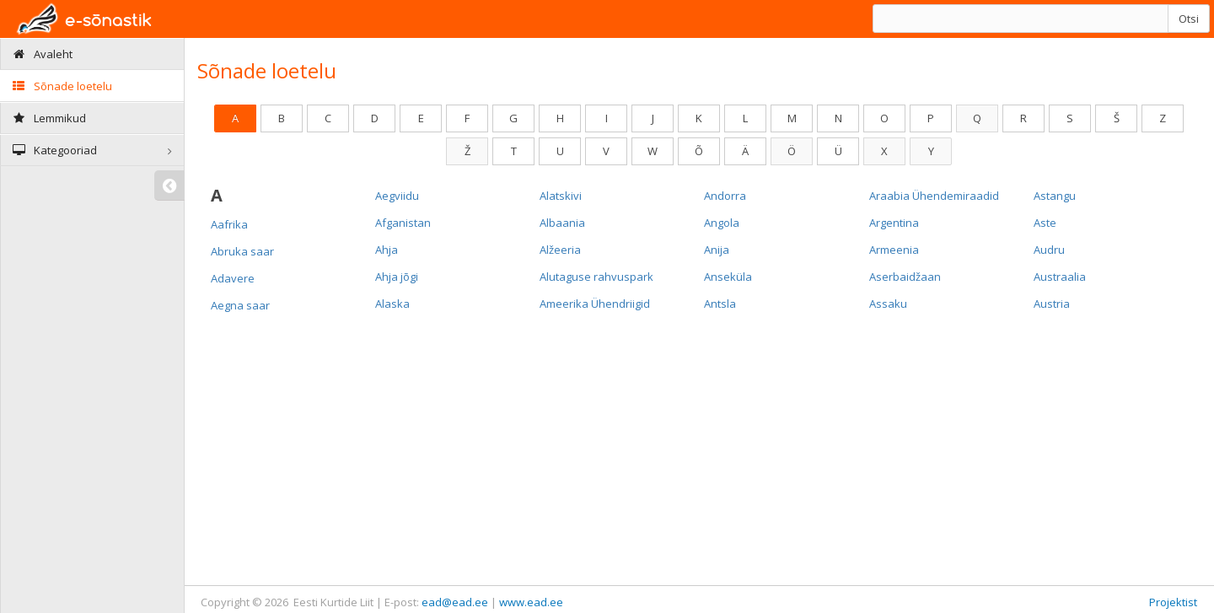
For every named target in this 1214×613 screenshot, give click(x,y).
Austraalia (1060, 276)
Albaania (562, 222)
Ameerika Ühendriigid (595, 303)
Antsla (720, 303)
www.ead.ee (531, 602)
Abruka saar (242, 251)
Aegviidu (397, 195)
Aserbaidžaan (905, 276)
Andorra (725, 195)
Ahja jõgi (396, 276)
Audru (1049, 249)
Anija (716, 249)
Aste (1045, 222)
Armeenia (894, 249)
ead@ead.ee (455, 602)
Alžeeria (560, 249)
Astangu (1055, 195)
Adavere (233, 278)
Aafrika (229, 224)
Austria (1052, 303)
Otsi (1189, 18)
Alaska (392, 303)
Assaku (888, 303)
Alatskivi (561, 195)
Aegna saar (240, 305)
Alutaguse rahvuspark (596, 276)
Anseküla (728, 276)
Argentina (894, 222)
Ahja (386, 249)
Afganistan (403, 222)
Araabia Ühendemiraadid (934, 195)
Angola (721, 222)
